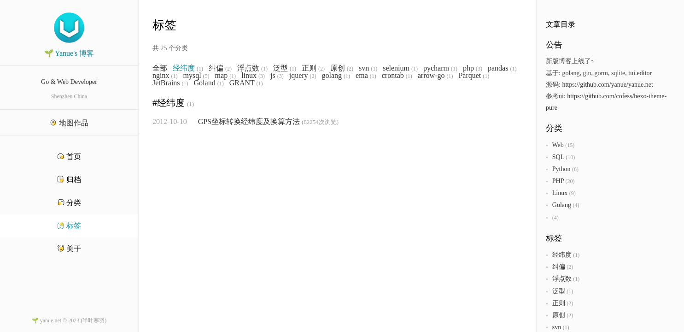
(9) (572, 193)
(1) (200, 68)
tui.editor (640, 73)
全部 (159, 68)
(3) (479, 68)
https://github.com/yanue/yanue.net (607, 84)
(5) (206, 76)
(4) (576, 205)
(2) (228, 68)
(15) (569, 145)
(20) (569, 181)
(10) (570, 157)
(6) (575, 169)
